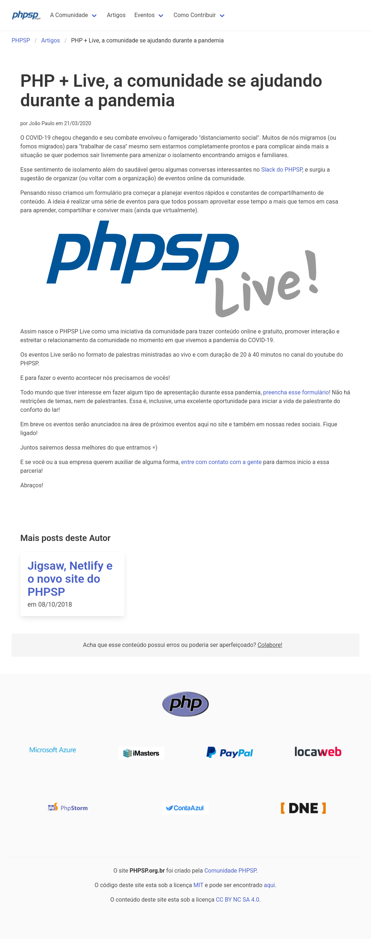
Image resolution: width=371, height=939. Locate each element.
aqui (269, 885)
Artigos (50, 40)
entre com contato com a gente (221, 462)
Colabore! (270, 644)
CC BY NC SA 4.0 (237, 899)
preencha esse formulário (296, 392)
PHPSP (21, 40)
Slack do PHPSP (281, 169)
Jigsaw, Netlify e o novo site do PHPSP (70, 579)
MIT (198, 885)
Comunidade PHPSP (230, 870)
